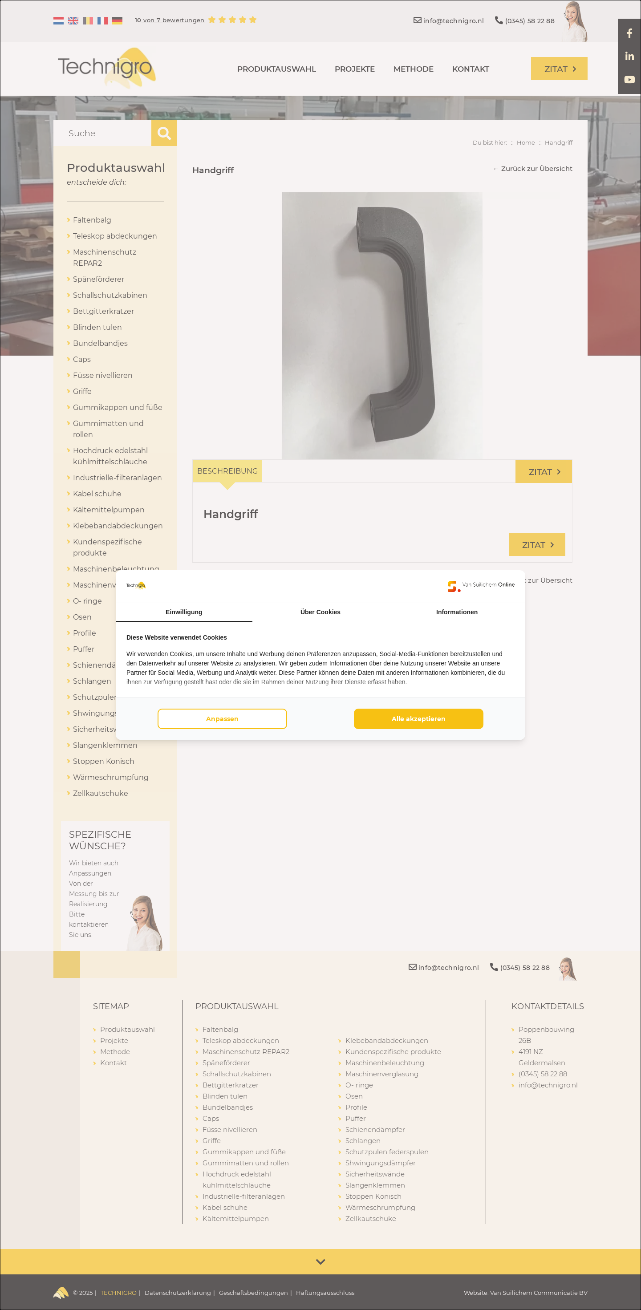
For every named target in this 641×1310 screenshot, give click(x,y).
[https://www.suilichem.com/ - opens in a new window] (481, 586)
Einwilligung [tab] (184, 612)
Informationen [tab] (457, 612)
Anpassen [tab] (222, 719)
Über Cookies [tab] (320, 612)
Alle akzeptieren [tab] (419, 719)
